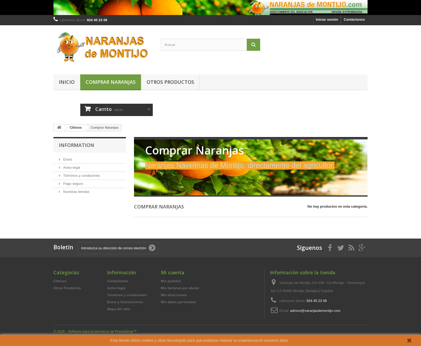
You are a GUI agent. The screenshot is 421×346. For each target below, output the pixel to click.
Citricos (59, 281)
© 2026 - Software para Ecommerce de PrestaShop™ (95, 331)
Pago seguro (72, 184)
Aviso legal (71, 167)
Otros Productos (170, 82)
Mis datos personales (178, 302)
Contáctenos (354, 19)
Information (76, 145)
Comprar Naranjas (111, 82)
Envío (67, 159)
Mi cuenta (172, 272)
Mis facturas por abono (180, 288)
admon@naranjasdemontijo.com (315, 311)
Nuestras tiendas (75, 192)
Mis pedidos (171, 281)
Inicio (67, 82)
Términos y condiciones (81, 176)
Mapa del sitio (118, 309)
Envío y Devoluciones (125, 302)
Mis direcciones (174, 295)
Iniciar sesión (327, 19)
